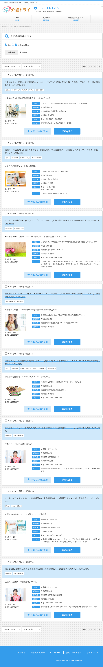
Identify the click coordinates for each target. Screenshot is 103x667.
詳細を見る (67, 131)
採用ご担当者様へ (73, 652)
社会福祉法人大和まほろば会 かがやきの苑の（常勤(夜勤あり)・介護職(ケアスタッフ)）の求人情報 (47, 569)
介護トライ (5, 26)
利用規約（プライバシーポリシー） (46, 652)
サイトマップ (92, 652)
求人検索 (46, 18)
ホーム (17, 18)
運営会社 (21, 652)
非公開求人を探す (75, 18)
